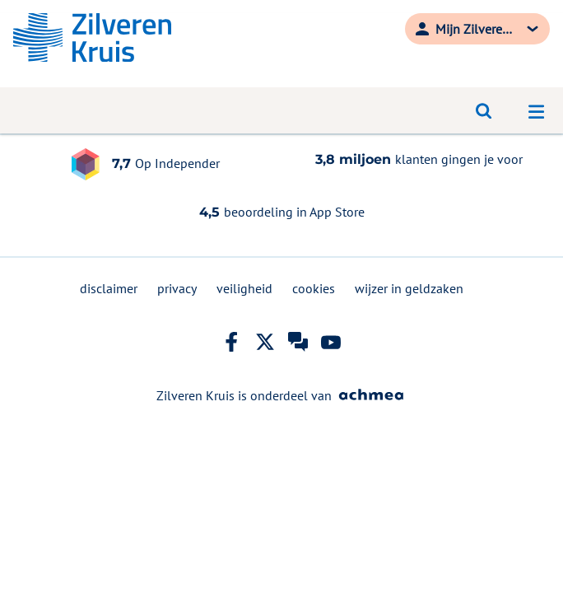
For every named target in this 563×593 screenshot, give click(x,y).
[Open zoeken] (484, 110)
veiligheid (244, 288)
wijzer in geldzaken (409, 288)
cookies (313, 288)
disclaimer (108, 288)
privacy (177, 288)
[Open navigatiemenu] (536, 110)
